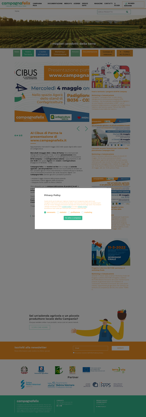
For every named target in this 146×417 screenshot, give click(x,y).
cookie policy (66, 206)
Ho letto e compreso (73, 218)
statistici (63, 212)
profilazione (75, 212)
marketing (88, 212)
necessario (51, 212)
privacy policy (82, 206)
